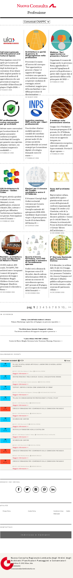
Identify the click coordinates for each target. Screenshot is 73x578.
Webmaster (57, 514)
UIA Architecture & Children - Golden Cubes (9, 190)
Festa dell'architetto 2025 (59, 189)
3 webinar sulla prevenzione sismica (60, 121)
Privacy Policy (7, 511)
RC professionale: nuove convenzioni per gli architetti (9, 122)
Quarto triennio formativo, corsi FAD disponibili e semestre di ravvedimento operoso (36, 260)
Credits (68, 511)
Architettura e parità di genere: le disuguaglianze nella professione (35, 54)
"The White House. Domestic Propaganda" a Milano (36, 329)
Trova (68, 361)
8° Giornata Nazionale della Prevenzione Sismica (60, 259)
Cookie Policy (32, 511)
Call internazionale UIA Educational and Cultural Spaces (10, 54)
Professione (36, 13)
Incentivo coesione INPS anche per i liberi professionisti (36, 122)
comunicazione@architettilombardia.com (23, 569)
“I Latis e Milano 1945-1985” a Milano (36, 339)
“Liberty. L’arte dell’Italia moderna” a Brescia (36, 320)
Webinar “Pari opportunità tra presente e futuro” (59, 54)
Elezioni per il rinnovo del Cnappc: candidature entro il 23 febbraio (36, 191)
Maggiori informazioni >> (20, 373)
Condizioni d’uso (58, 511)
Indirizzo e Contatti (35, 535)
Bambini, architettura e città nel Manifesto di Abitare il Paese (11, 258)
